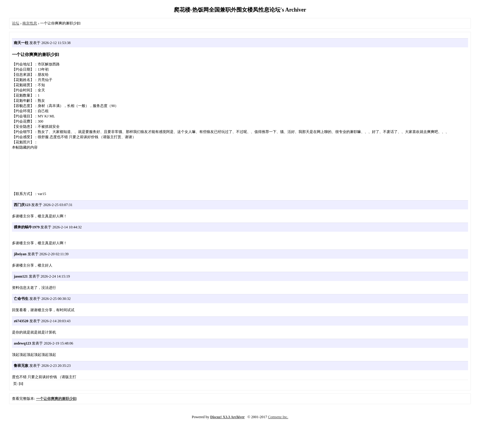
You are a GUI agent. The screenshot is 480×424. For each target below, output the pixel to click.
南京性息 (29, 23)
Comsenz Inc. (278, 417)
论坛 (15, 23)
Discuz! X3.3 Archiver (227, 417)
